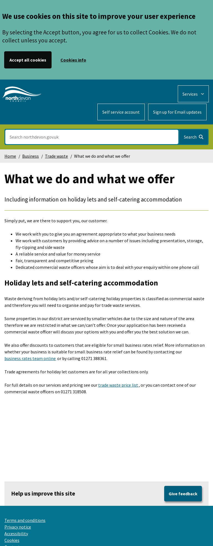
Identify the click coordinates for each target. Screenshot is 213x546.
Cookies (11, 540)
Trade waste (56, 156)
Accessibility (16, 533)
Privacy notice (17, 527)
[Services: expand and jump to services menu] (193, 94)
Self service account (121, 112)
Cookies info (73, 60)
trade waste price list (118, 385)
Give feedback (183, 493)
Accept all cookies (27, 60)
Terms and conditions (24, 520)
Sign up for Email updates (177, 112)
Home (10, 156)
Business (30, 156)
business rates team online (30, 358)
